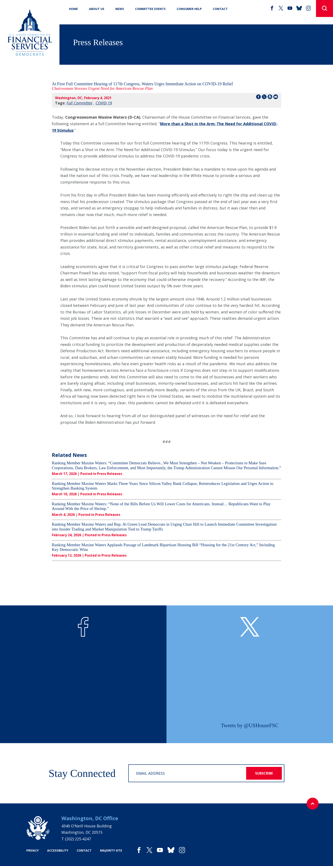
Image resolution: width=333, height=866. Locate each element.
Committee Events (150, 9)
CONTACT (220, 9)
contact (84, 850)
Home (73, 9)
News (119, 9)
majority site (111, 850)
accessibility (57, 850)
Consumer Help (189, 9)
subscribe (264, 773)
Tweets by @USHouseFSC (249, 725)
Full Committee (79, 102)
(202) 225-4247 (78, 838)
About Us (96, 9)
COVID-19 (104, 102)
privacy (32, 850)
